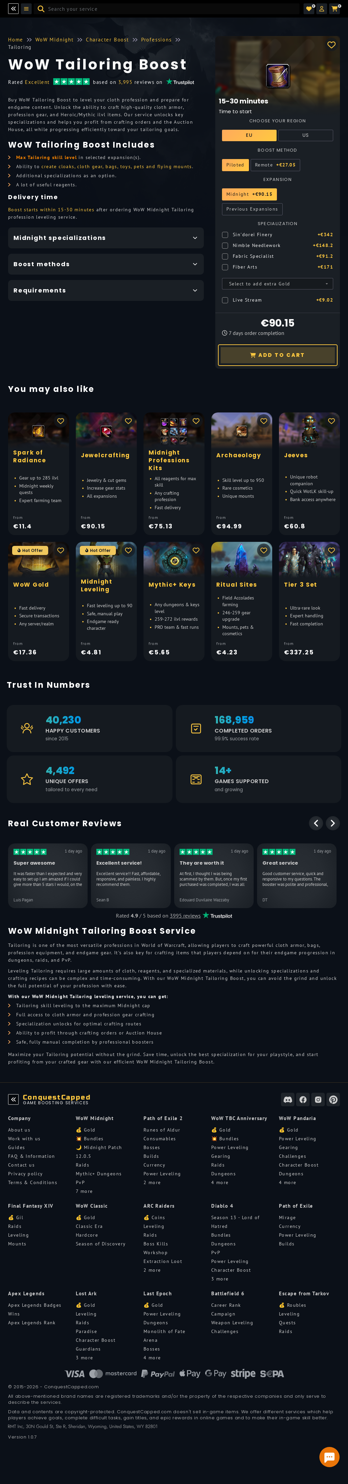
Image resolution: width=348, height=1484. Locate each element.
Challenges (292, 1156)
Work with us (24, 1139)
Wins (14, 1314)
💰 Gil (15, 1217)
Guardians (88, 1349)
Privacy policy (25, 1174)
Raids (82, 1165)
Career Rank (226, 1305)
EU (249, 135)
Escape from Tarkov (304, 1293)
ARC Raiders (159, 1206)
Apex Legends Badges (35, 1305)
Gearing (221, 1156)
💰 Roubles (293, 1305)
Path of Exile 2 (163, 1118)
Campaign (223, 1314)
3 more (219, 1279)
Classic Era (89, 1226)
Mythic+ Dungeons (99, 1174)
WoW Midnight (95, 1118)
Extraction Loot (163, 1261)
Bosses (152, 1147)
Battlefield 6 (228, 1293)
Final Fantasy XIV (31, 1206)
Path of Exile (296, 1206)
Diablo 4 (222, 1206)
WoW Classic (92, 1206)
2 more (152, 1182)
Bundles (221, 1235)
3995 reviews (185, 915)
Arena (151, 1340)
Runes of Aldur (162, 1130)
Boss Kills (156, 1244)
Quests (287, 1323)
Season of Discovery (101, 1244)
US (306, 135)
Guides (16, 1147)
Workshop (156, 1252)
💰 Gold (85, 1130)
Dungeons (223, 1174)
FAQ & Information (31, 1156)
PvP (80, 1182)
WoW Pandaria (297, 1118)
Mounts (17, 1244)
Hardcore (87, 1235)
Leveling (18, 1235)
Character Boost (299, 1165)
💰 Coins (154, 1217)
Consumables (160, 1139)
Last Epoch (158, 1293)
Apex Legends (26, 1293)
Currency (154, 1165)
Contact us (21, 1165)
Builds (151, 1156)
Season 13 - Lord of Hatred (235, 1221)
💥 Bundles (90, 1139)
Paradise (86, 1331)
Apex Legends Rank (32, 1323)
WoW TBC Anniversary (239, 1118)
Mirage (287, 1217)
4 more (219, 1182)
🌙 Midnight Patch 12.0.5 (99, 1151)
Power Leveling (162, 1174)
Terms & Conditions (32, 1182)
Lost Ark (86, 1293)
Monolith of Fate (164, 1331)
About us (19, 1130)
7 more (84, 1191)
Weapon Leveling (232, 1323)
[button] (321, 9)
